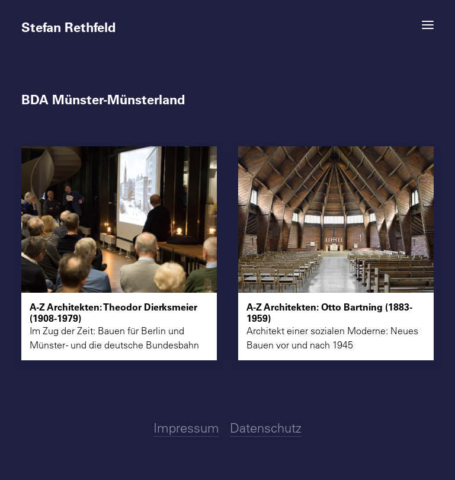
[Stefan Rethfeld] (227, 22)
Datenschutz (266, 428)
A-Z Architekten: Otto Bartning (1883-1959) (329, 312)
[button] (427, 25)
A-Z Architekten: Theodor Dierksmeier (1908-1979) (113, 312)
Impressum (186, 428)
